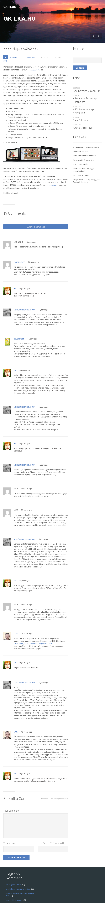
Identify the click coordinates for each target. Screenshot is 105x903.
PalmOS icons (80, 111)
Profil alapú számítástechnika (85, 149)
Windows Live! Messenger (17, 887)
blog (51, 48)
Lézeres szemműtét (81, 157)
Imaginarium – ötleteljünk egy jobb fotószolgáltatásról (86, 174)
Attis (16, 614)
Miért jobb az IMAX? (81, 168)
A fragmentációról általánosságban (81, 139)
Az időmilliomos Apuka (25, 663)
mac (5, 52)
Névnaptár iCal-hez (81, 145)
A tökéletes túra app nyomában (84, 101)
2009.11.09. (14, 48)
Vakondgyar (20, 242)
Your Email (53, 823)
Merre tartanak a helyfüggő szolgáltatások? (85, 163)
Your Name (9, 823)
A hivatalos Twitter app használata (85, 90)
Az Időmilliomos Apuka (25, 290)
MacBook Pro (35, 60)
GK (15, 268)
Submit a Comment (55, 204)
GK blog (9, 7)
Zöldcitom (19, 319)
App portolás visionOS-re (86, 81)
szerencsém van (52, 176)
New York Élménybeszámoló (85, 153)
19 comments (29, 48)
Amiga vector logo (83, 118)
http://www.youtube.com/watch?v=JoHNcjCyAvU (34, 623)
